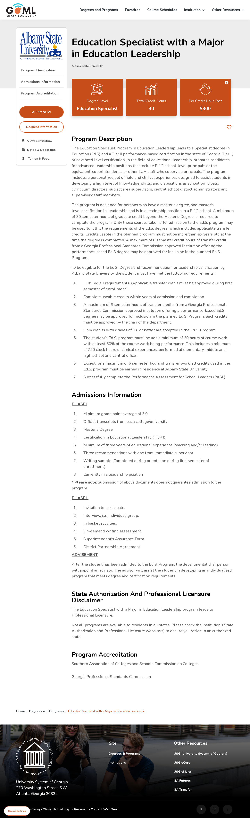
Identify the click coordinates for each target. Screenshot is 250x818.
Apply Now (48, 112)
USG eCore (204, 762)
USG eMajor (204, 771)
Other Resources (228, 9)
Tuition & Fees (42, 158)
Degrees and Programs (98, 9)
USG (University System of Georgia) (203, 753)
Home (20, 711)
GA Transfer (204, 789)
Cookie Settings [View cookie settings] (17, 811)
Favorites (132, 9)
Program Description (38, 70)
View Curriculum (42, 140)
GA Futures (204, 780)
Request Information (41, 127)
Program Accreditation (39, 93)
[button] (226, 82)
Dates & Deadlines (42, 149)
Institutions (117, 762)
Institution (194, 9)
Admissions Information (40, 81)
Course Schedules (162, 9)
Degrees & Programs (124, 753)
